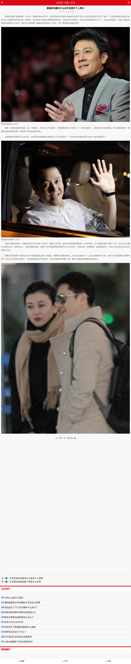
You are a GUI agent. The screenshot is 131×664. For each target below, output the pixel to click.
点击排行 (5, 589)
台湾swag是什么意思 (13, 597)
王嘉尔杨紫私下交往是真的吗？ (19, 641)
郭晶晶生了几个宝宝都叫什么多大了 (21, 607)
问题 (66, 2)
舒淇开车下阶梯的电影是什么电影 (20, 627)
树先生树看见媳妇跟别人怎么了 (19, 617)
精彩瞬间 (5, 649)
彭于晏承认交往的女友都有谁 (18, 637)
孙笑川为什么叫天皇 (13, 622)
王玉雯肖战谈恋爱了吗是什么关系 (25, 582)
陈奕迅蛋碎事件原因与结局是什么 (20, 612)
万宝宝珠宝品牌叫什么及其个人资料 (26, 578)
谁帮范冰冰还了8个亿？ (15, 632)
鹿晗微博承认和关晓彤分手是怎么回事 (22, 602)
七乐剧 (59, 2)
